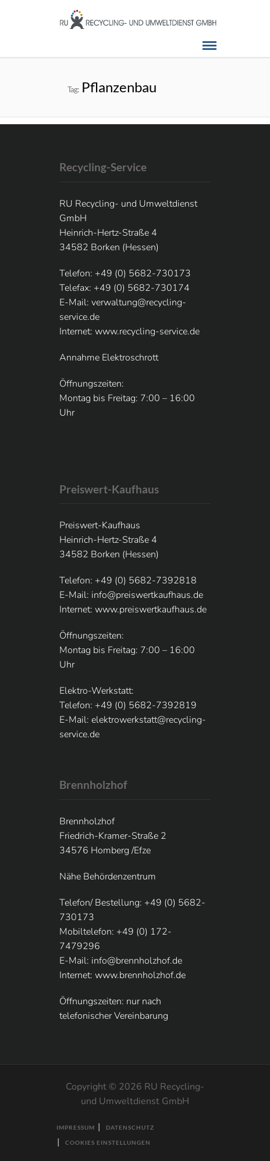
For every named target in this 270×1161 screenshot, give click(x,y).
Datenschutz (130, 1127)
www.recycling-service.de (147, 331)
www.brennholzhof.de (140, 975)
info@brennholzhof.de (136, 960)
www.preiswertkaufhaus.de (151, 609)
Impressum (75, 1127)
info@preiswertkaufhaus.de (147, 595)
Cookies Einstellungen (108, 1142)
